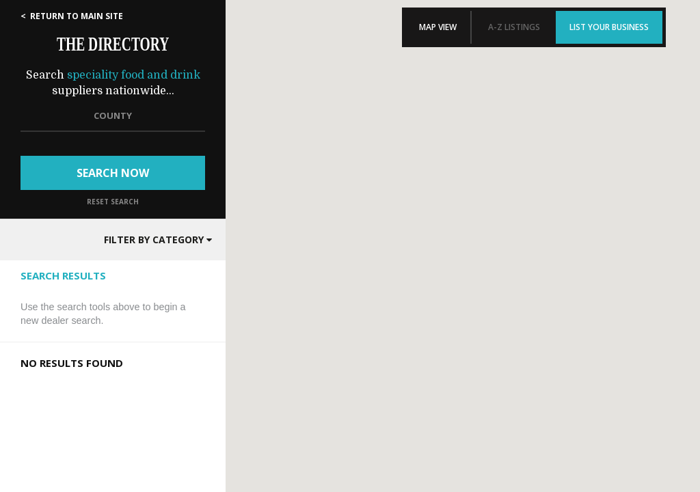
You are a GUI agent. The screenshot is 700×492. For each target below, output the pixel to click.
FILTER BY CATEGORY (158, 239)
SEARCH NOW (113, 172)
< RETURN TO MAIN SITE (72, 16)
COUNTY (113, 115)
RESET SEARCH (113, 201)
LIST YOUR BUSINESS (609, 27)
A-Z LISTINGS (514, 27)
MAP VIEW (438, 27)
